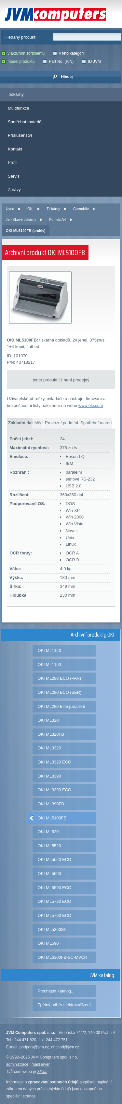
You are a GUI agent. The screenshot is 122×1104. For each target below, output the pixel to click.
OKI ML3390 (49, 776)
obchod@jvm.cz (65, 1047)
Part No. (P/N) (58, 61)
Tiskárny (16, 94)
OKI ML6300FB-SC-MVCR (63, 957)
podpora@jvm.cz (34, 1047)
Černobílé (81, 209)
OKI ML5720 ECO (54, 901)
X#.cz (42, 1071)
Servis (14, 176)
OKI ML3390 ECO (54, 789)
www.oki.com (90, 405)
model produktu (18, 61)
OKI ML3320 (49, 747)
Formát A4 (57, 219)
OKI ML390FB (51, 803)
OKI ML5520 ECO (54, 859)
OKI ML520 (48, 831)
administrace (17, 1064)
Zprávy (14, 189)
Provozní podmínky (61, 422)
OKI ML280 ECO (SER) (60, 692)
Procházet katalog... (56, 991)
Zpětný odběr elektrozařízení (64, 1004)
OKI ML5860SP (52, 929)
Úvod (10, 209)
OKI (30, 209)
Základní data (20, 422)
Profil (13, 162)
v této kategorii (69, 53)
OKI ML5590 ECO (54, 887)
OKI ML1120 (49, 650)
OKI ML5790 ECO (54, 915)
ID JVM (91, 61)
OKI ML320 (48, 720)
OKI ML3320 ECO (54, 762)
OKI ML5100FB (52, 817)
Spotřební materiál (25, 121)
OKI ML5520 (49, 845)
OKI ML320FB (51, 734)
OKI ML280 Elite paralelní (61, 706)
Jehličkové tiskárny (21, 219)
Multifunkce (18, 108)
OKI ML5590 (49, 873)
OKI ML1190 (49, 664)
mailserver (41, 1064)
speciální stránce (21, 1096)
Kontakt (15, 149)
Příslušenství (20, 135)
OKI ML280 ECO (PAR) (59, 678)
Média (38, 422)
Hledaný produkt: (20, 37)
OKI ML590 (48, 943)
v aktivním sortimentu (23, 53)
